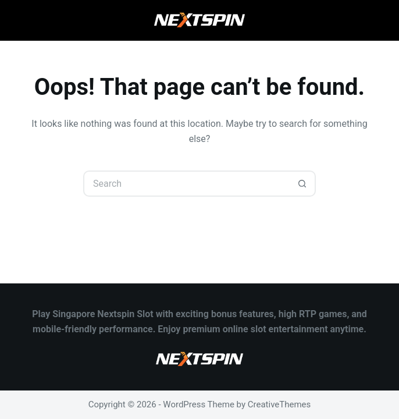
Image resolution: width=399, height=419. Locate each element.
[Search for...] (186, 184)
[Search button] (303, 184)
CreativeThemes (279, 404)
